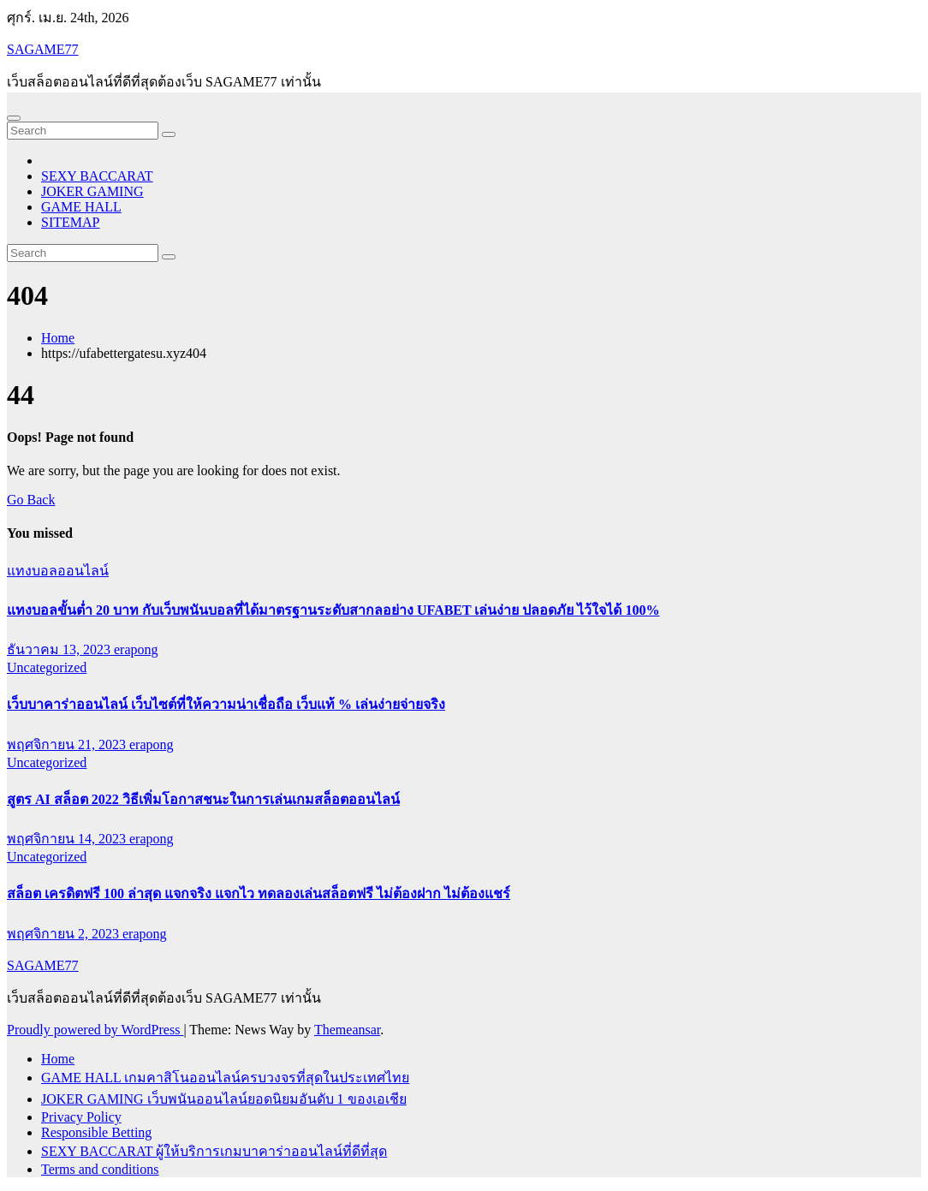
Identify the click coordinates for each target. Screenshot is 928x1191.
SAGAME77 (43, 49)
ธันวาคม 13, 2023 (60, 649)
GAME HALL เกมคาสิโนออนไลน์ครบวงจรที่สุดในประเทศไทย (225, 1077)
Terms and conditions (100, 1169)
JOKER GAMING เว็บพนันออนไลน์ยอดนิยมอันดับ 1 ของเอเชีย (224, 1099)
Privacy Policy (81, 1117)
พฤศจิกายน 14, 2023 (68, 838)
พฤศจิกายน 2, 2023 (64, 933)
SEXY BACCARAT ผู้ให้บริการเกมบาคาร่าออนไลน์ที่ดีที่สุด (214, 1151)
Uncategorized (46, 667)
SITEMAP (70, 222)
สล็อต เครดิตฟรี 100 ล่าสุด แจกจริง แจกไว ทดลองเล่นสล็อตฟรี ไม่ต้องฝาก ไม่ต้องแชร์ (258, 893)
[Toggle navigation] (14, 118)
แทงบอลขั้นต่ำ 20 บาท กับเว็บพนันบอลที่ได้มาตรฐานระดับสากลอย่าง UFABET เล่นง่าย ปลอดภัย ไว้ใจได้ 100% (333, 610)
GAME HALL (81, 206)
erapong (136, 649)
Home (57, 338)
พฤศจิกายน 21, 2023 (68, 744)
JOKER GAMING (92, 191)
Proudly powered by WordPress (95, 1029)
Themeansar (347, 1029)
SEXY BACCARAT (97, 176)
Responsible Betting (96, 1132)
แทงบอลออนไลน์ (58, 570)
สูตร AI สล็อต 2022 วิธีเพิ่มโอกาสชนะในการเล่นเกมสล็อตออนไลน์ (203, 799)
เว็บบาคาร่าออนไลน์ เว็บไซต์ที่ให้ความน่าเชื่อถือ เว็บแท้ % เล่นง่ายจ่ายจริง (226, 704)
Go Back (31, 499)
